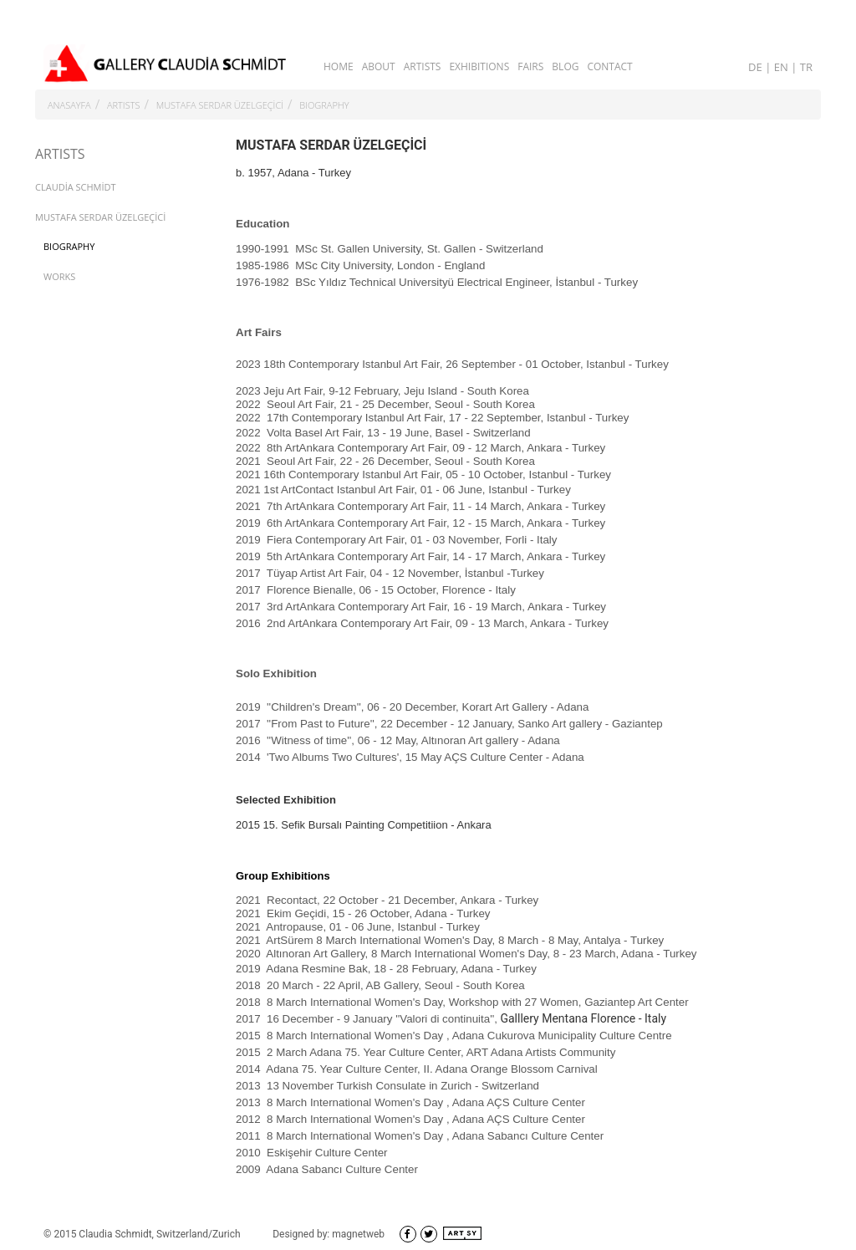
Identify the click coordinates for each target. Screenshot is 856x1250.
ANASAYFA (69, 105)
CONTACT (609, 66)
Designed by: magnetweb (329, 1234)
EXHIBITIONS (479, 66)
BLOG (565, 66)
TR (806, 66)
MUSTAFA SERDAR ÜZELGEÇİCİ (219, 105)
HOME (339, 66)
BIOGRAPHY (324, 105)
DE (756, 66)
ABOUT (378, 66)
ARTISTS (422, 66)
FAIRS (530, 66)
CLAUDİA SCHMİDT (75, 187)
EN (782, 66)
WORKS (59, 276)
